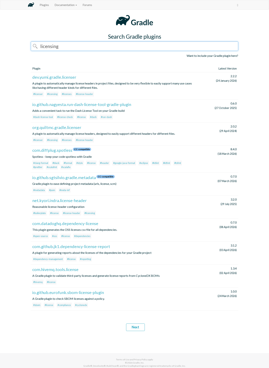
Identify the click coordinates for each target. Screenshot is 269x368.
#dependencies (82, 236)
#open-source (40, 236)
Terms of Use (122, 359)
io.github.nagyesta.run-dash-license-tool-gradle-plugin (81, 104)
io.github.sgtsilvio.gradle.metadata (64, 177)
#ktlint (155, 162)
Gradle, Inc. (138, 362)
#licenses (67, 94)
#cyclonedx (81, 305)
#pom (52, 190)
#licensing (52, 94)
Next (135, 327)
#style (79, 162)
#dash (93, 117)
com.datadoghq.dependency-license (65, 223)
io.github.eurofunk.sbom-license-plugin (68, 292)
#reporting (85, 259)
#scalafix (65, 167)
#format (68, 162)
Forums (87, 5)
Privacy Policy (141, 359)
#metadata (39, 190)
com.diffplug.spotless (52, 150)
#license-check (65, 117)
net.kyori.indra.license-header (59, 200)
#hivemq (38, 282)
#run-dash (106, 117)
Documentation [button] (66, 5)
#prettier (37, 167)
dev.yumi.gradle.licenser (54, 77)
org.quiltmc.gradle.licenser (56, 127)
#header (104, 162)
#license (81, 117)
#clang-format (40, 162)
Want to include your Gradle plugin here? (212, 55)
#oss (54, 236)
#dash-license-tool (43, 117)
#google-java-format (124, 162)
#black (55, 162)
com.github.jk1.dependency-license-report (71, 246)
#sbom (36, 305)
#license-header (84, 94)
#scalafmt (52, 167)
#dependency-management (48, 259)
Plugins (44, 5)
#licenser (38, 94)
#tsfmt (177, 162)
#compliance (64, 305)
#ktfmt (166, 162)
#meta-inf (64, 190)
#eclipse (143, 162)
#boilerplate (39, 213)
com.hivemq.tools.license (55, 269)
